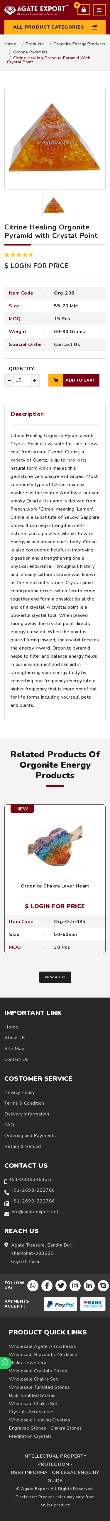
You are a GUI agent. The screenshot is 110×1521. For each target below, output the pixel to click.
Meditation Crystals (30, 1436)
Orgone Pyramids (30, 52)
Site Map (14, 1048)
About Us (15, 1038)
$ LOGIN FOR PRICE (36, 266)
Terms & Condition (24, 1103)
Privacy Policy (19, 1092)
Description (27, 414)
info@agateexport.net (34, 1212)
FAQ (9, 1125)
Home (10, 44)
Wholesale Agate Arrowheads (42, 1346)
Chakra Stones (66, 1428)
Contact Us (67, 344)
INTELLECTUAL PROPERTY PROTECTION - (55, 1460)
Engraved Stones (27, 1428)
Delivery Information (26, 1114)
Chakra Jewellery (27, 1363)
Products (35, 44)
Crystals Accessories (32, 1412)
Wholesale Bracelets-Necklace (43, 1354)
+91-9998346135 (30, 1179)
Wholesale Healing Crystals (39, 1420)
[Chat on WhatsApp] (6, 1363)
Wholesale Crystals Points (38, 1371)
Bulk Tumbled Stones (32, 1395)
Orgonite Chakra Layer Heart (55, 886)
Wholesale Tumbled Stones (39, 1387)
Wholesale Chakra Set (33, 1379)
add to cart (71, 380)
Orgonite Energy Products (79, 44)
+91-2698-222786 (33, 1190)
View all (55, 977)
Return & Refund (22, 1146)
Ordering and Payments (30, 1135)
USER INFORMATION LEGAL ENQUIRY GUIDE (55, 1476)
